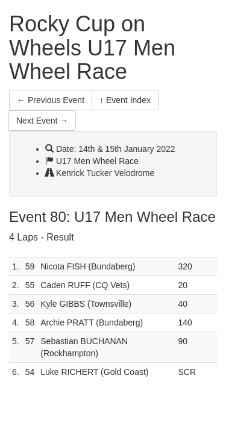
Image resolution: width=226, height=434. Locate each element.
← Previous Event (50, 100)
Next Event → (42, 120)
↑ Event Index (125, 100)
